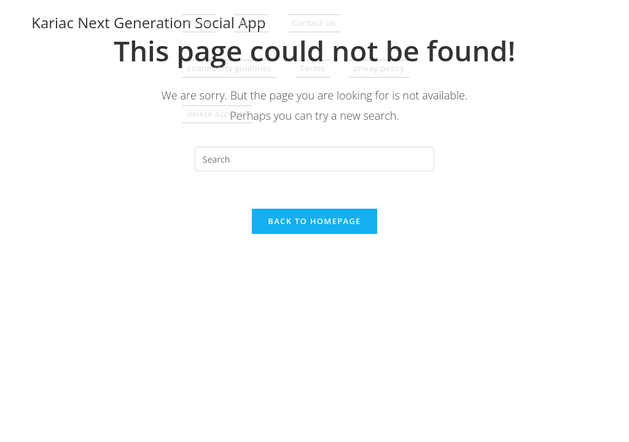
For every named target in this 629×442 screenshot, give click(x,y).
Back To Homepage (314, 221)
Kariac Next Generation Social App (148, 22)
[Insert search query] (314, 159)
